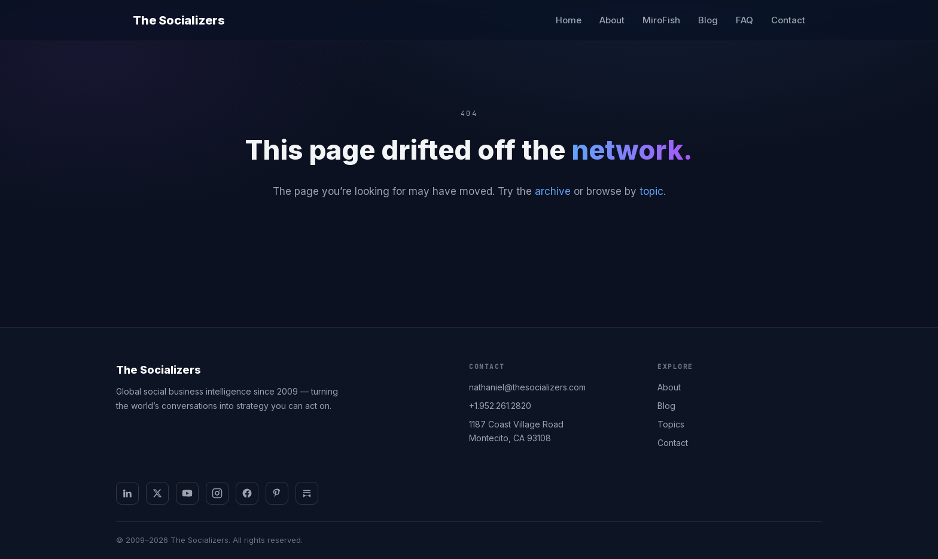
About (612, 20)
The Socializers (179, 20)
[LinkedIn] (127, 493)
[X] (157, 493)
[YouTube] (187, 493)
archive (553, 191)
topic (651, 191)
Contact (788, 20)
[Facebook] (247, 493)
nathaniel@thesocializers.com (527, 387)
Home (568, 20)
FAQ (744, 20)
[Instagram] (217, 493)
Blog (708, 20)
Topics (670, 424)
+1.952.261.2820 (500, 406)
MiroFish (661, 20)
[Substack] (307, 493)
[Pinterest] (277, 493)
